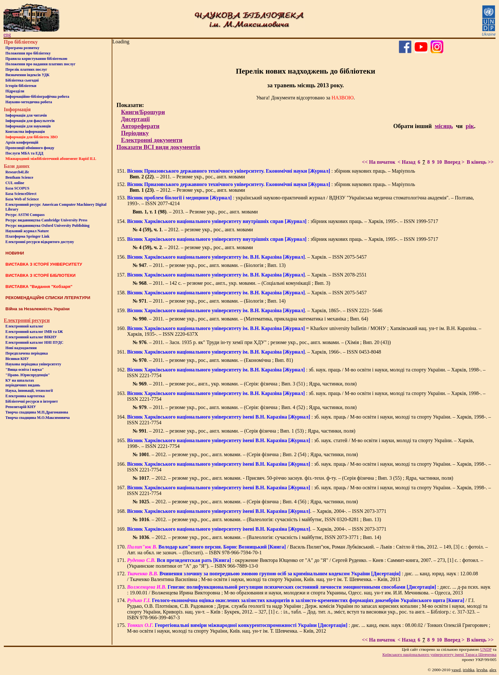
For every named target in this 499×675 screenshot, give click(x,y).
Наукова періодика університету (33, 364)
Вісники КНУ (17, 358)
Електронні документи (151, 140)
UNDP (486, 649)
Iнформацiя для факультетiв (30, 120)
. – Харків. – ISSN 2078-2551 (247, 274)
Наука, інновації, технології (29, 390)
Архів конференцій (22, 142)
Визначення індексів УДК (27, 75)
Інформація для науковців (28, 126)
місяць (444, 126)
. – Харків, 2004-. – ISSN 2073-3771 (256, 511)
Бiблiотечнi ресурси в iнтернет (31, 401)
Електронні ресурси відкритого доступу (39, 242)
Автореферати (140, 126)
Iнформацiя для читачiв (26, 115)
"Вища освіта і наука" (24, 369)
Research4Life (17, 172)
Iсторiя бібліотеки (20, 85)
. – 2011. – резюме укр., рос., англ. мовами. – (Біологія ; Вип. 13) (209, 265)
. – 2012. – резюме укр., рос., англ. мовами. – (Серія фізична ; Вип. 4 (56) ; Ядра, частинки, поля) (245, 501)
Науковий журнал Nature (27, 231)
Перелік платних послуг (26, 69)
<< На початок (378, 162)
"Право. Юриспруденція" (27, 375)
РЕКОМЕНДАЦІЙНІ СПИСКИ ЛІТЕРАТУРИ (47, 297)
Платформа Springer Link (27, 236)
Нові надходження (21, 348)
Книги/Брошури (143, 112)
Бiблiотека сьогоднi (22, 80)
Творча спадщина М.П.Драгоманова (36, 412)
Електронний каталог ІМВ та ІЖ (34, 331)
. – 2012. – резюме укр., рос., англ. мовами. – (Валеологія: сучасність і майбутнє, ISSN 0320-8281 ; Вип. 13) (257, 519)
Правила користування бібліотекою (36, 58)
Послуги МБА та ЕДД (24, 153)
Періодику (135, 133)
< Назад (406, 162)
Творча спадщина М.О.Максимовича (37, 417)
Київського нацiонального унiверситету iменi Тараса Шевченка (439, 654)
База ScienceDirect (21, 193)
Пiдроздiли (14, 91)
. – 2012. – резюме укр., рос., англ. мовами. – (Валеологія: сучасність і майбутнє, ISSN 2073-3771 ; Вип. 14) (257, 537)
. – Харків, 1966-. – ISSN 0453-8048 (254, 352)
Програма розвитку (22, 48)
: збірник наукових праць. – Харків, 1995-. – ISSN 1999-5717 (282, 221)
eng (7, 34)
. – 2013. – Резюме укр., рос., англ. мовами (195, 211)
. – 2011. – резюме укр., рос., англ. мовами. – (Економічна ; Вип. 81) (213, 360)
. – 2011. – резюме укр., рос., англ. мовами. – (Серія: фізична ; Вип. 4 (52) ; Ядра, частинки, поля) (245, 407)
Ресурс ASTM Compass (25, 214)
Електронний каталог (24, 326)
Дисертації (135, 119)
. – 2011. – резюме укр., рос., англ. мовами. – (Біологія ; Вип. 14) (209, 301)
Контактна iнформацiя (25, 131)
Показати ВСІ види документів (158, 147)
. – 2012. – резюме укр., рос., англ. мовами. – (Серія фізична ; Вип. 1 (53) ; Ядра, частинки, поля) (244, 431)
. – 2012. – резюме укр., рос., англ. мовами (193, 229)
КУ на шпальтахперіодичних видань (22, 382)
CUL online (14, 183)
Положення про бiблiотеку (28, 53)
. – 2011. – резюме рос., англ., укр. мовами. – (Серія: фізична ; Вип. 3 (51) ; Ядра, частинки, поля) (245, 383)
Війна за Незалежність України (37, 308)
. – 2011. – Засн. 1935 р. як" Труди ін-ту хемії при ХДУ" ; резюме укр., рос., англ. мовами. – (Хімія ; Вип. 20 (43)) (262, 342)
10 (439, 162)
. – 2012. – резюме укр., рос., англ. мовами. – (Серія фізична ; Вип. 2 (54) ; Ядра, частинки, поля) (245, 454)
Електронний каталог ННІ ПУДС (34, 342)
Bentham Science (19, 177)
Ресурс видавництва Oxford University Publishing (47, 225)
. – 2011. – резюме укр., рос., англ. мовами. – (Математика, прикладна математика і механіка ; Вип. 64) (250, 318)
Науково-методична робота (28, 102)
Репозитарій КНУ (20, 407)
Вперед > (454, 162)
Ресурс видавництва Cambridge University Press (46, 220)
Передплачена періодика (26, 353)
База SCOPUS (17, 188)
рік (470, 126)
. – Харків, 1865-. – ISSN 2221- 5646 (254, 310)
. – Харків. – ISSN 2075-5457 (247, 257)
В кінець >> (480, 162)
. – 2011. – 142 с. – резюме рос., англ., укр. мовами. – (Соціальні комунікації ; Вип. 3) (231, 283)
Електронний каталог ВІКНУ (31, 337)
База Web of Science (22, 199)
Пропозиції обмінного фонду (29, 148)
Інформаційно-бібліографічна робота (37, 96)
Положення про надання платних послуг (40, 64)
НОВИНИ (14, 253)
